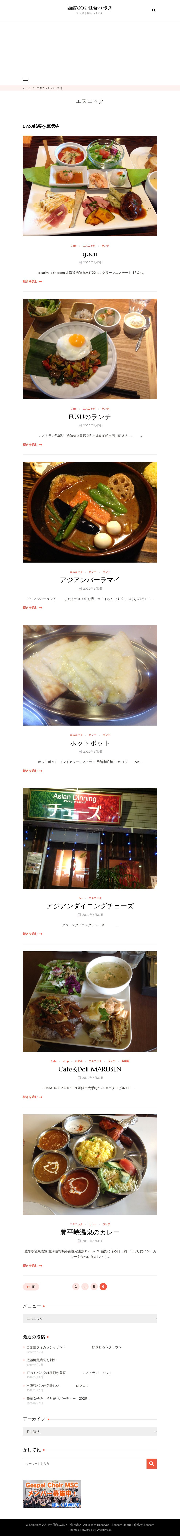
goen (90, 253)
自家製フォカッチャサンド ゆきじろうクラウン (74, 1347)
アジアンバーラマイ (90, 580)
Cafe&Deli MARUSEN (90, 1069)
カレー (92, 572)
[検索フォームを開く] (153, 10)
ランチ (105, 245)
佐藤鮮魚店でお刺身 (41, 1360)
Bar (80, 898)
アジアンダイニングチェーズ (90, 906)
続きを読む (30, 281)
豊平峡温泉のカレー (90, 1232)
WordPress (104, 1530)
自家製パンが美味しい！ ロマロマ (58, 1385)
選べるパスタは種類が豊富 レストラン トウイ (69, 1372)
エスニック (89, 245)
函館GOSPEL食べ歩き (90, 8)
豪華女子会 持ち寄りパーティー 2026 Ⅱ (59, 1398)
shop (66, 1061)
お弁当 (79, 1061)
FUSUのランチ (90, 417)
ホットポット (90, 743)
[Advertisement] (90, 48)
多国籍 (125, 1061)
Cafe (73, 245)
